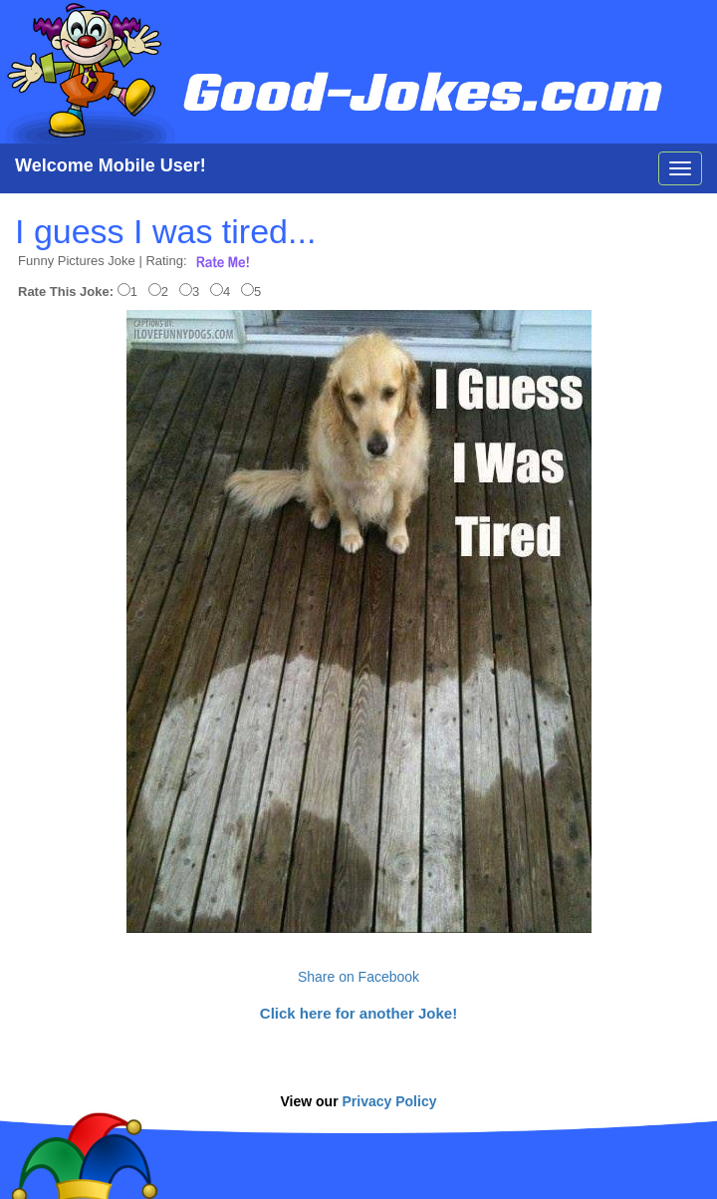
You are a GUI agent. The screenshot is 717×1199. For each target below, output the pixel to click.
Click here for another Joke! (358, 1013)
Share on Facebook (358, 977)
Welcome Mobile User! (110, 165)
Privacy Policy (390, 1101)
